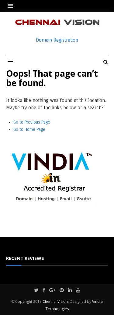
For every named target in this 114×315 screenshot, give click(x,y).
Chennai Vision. (56, 301)
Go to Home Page (29, 129)
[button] (12, 6)
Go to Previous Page (31, 122)
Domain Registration (57, 40)
